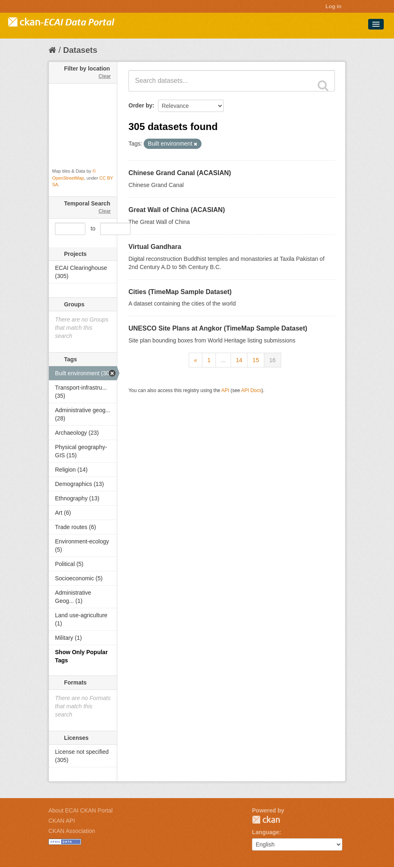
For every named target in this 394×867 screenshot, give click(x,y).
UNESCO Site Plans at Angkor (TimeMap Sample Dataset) (217, 328)
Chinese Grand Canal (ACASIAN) (179, 172)
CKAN (266, 819)
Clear (104, 76)
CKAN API (61, 820)
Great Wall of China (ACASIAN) (176, 209)
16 (272, 360)
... (223, 360)
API (225, 390)
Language (265, 832)
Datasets (80, 50)
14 (239, 360)
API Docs (251, 390)
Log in (333, 6)
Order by (140, 105)
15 (255, 360)
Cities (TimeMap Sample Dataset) (179, 291)
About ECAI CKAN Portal (80, 810)
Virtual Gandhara (154, 246)
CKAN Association (71, 831)
